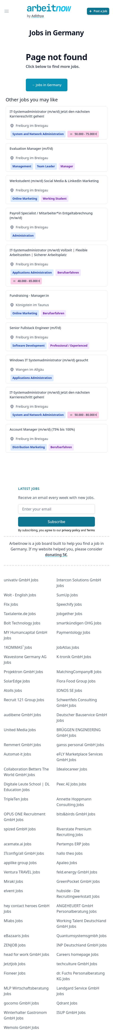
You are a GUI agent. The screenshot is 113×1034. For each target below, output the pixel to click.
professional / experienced (68, 346)
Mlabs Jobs (13, 920)
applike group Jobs (20, 862)
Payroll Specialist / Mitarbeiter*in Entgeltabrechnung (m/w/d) (51, 215)
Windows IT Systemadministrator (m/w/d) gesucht (49, 360)
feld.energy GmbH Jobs (77, 872)
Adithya (37, 16)
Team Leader (46, 166)
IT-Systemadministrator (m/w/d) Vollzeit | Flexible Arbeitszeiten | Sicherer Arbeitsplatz (48, 252)
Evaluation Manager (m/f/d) (31, 148)
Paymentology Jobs (73, 632)
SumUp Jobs (67, 595)
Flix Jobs (11, 604)
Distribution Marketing (28, 447)
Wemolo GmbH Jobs (21, 1027)
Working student (54, 199)
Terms (91, 530)
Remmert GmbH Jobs (22, 744)
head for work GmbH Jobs (26, 954)
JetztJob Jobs (14, 963)
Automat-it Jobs (17, 754)
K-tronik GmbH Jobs (74, 656)
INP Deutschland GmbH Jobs (82, 945)
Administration (23, 236)
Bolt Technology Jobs (22, 623)
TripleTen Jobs (16, 799)
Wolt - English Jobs (20, 595)
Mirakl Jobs (13, 881)
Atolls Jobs (13, 690)
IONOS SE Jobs (69, 690)
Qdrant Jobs (67, 1003)
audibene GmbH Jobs (22, 714)
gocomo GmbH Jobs (21, 1003)
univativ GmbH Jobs (21, 580)
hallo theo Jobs (70, 853)
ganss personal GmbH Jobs (80, 744)
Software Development (28, 346)
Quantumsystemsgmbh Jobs (82, 935)
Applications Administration (32, 273)
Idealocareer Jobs (72, 769)
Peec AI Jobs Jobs (71, 784)
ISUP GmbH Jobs (71, 1012)
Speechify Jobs (69, 604)
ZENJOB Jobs (15, 945)
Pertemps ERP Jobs (73, 844)
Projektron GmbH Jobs (23, 671)
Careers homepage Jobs (78, 954)
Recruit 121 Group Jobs (24, 699)
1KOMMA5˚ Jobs (18, 647)
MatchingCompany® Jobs (79, 671)
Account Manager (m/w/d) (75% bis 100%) (42, 429)
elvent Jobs (13, 890)
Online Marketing (24, 199)
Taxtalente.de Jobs (20, 613)
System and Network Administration (38, 134)
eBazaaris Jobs (16, 935)
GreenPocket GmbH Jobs (78, 881)
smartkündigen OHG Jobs (79, 623)
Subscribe (56, 521)
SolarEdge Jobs (17, 681)
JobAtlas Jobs (68, 647)
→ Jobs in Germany (47, 85)
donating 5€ (56, 554)
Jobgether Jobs (69, 613)
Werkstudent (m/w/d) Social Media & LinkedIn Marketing (54, 181)
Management (21, 166)
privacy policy (71, 530)
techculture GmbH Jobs (77, 963)
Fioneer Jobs (14, 973)
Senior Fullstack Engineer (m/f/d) (35, 328)
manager (67, 166)
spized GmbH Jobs (20, 829)
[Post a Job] (98, 11)
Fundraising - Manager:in (29, 295)
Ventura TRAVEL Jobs (22, 872)
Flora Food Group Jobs (76, 681)
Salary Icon (71, 134)
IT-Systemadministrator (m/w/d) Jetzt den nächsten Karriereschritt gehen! (50, 113)
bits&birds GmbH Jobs (76, 814)
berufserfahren (68, 273)
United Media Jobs (20, 729)
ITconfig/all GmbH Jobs (24, 853)
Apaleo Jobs (67, 862)
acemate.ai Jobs (17, 844)
